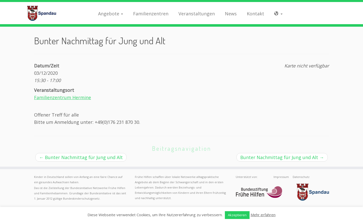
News (231, 14)
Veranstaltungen (196, 14)
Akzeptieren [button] (237, 215)
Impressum (281, 177)
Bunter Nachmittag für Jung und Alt (81, 157)
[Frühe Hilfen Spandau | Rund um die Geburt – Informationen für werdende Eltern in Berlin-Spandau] (42, 13)
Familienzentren (150, 14)
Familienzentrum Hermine (62, 97)
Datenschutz (301, 177)
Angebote (110, 14)
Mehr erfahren (263, 214)
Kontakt (255, 14)
